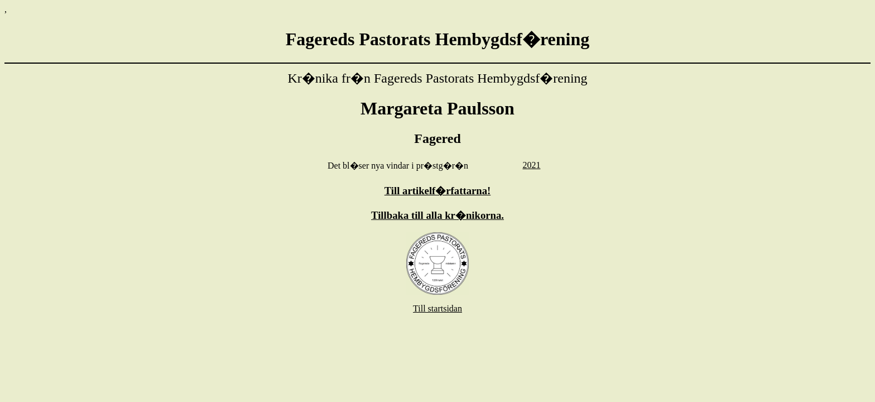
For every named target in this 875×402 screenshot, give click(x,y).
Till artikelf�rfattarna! (437, 191)
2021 (531, 165)
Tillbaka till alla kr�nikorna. (437, 215)
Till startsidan (437, 308)
